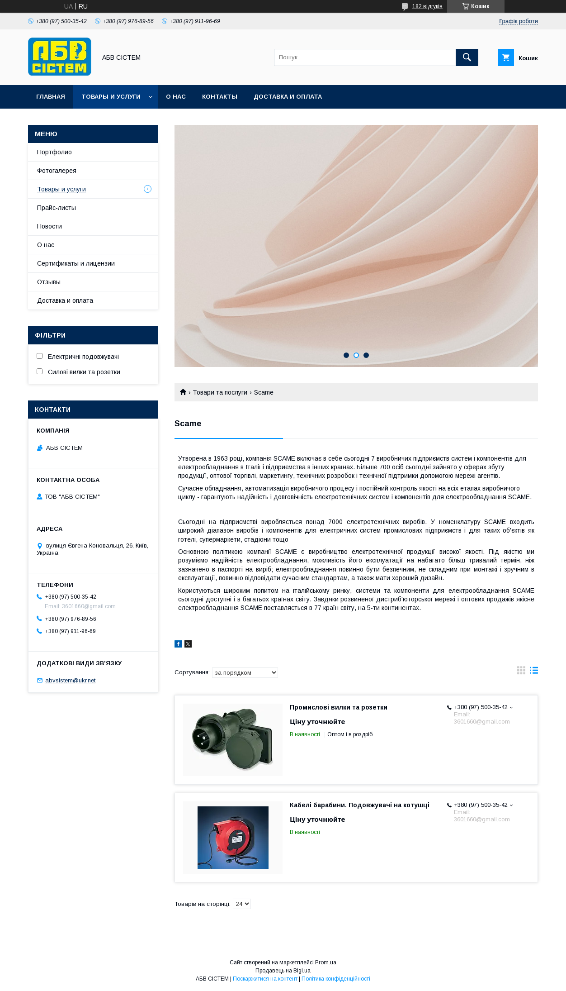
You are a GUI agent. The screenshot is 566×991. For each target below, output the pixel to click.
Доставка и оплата (288, 96)
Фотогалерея (56, 170)
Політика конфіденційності (336, 979)
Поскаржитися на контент (265, 979)
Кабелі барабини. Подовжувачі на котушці (359, 805)
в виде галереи (521, 672)
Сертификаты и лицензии (76, 263)
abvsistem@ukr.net (70, 680)
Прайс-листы (56, 207)
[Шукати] (467, 57)
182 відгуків (427, 6)
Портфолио (54, 152)
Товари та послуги (220, 392)
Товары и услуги (111, 96)
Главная (50, 96)
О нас (176, 96)
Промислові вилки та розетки (338, 707)
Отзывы (49, 282)
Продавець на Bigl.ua (283, 970)
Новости (49, 226)
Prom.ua (325, 962)
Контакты (219, 96)
